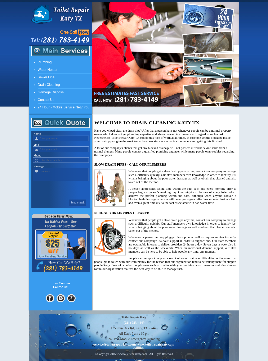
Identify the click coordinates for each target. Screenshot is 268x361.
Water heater (48, 69)
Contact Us (46, 100)
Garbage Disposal (51, 92)
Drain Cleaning (49, 84)
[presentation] (60, 189)
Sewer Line (46, 77)
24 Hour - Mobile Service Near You (63, 107)
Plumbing (45, 62)
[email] (115, 344)
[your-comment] (61, 174)
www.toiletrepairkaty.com (155, 344)
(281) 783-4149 (134, 322)
